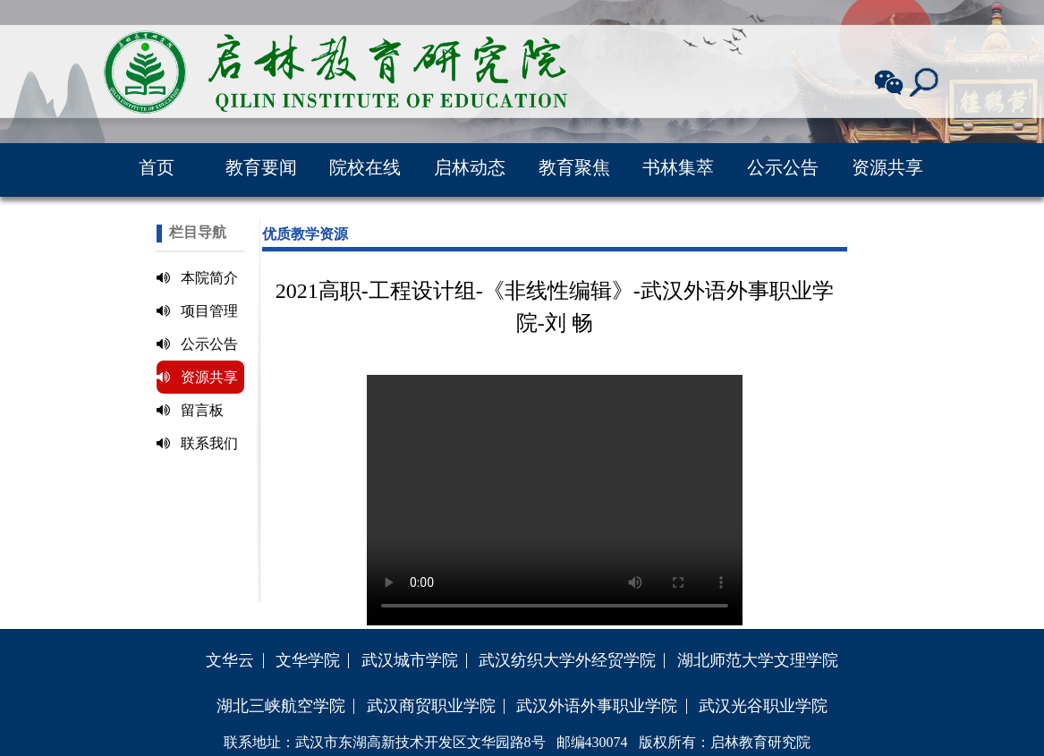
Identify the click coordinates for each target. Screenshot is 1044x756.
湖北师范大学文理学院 (757, 660)
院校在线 (365, 167)
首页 (156, 167)
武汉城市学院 (409, 660)
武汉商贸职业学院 (431, 706)
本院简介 (197, 277)
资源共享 (887, 167)
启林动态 (469, 167)
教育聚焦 (574, 167)
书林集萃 (678, 167)
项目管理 (197, 311)
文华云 (230, 660)
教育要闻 (261, 167)
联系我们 (197, 443)
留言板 (190, 410)
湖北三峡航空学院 (280, 706)
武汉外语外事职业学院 (596, 706)
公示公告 (783, 167)
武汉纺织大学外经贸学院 (567, 660)
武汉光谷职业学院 (763, 706)
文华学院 (308, 660)
